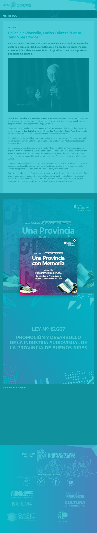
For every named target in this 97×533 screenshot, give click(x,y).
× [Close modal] (74, 240)
